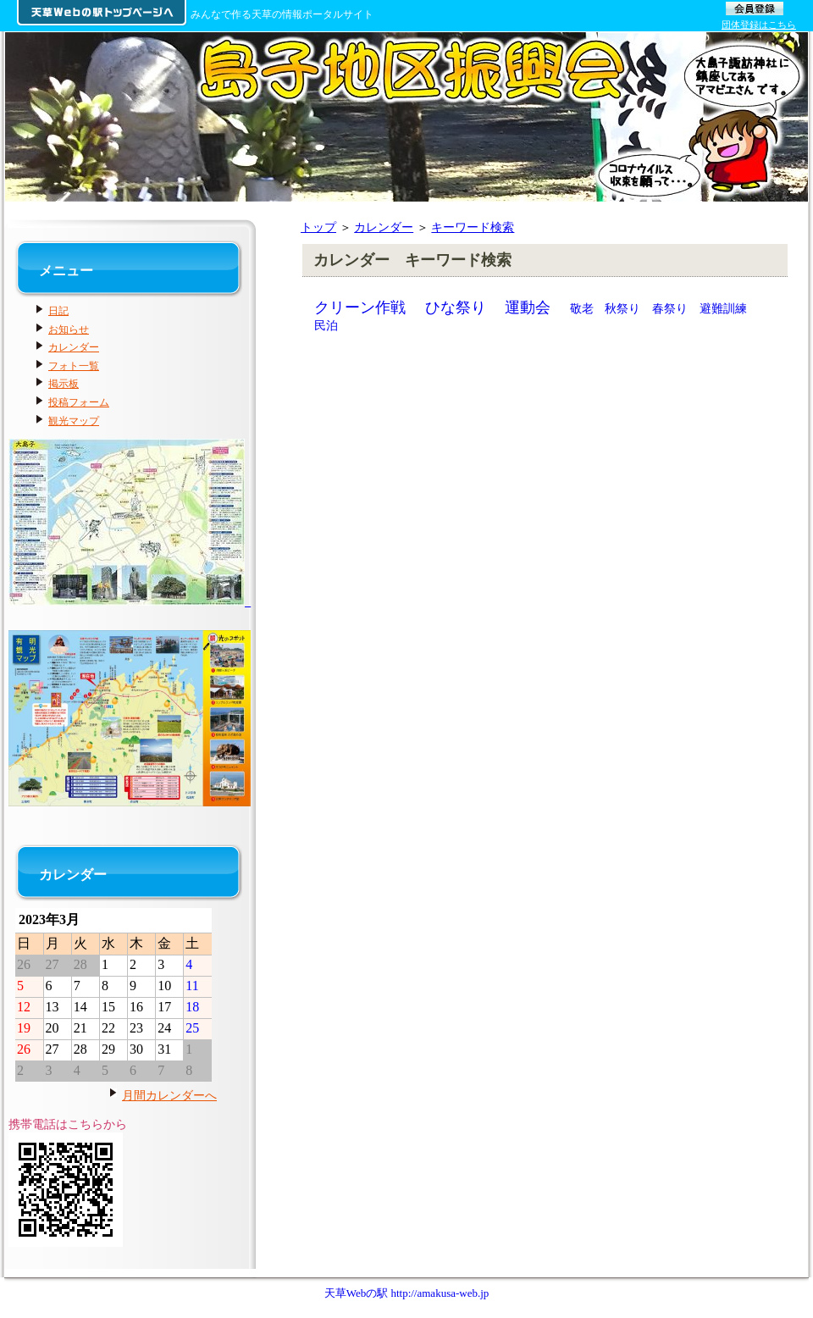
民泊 (326, 325)
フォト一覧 (73, 366)
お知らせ (68, 329)
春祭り (670, 308)
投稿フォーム (78, 402)
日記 (58, 311)
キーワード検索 (472, 227)
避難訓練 (723, 308)
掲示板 (63, 384)
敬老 (582, 308)
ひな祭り (455, 307)
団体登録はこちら (759, 24)
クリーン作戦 (360, 307)
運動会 (527, 307)
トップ (318, 227)
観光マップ (73, 421)
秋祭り (622, 308)
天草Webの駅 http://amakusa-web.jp (406, 1293)
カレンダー (383, 227)
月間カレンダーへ (169, 1095)
